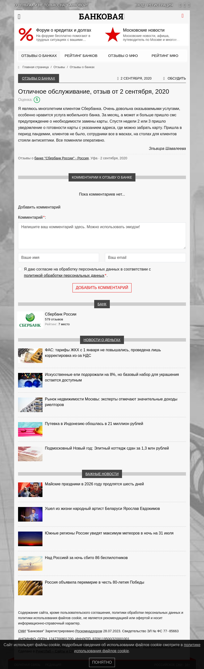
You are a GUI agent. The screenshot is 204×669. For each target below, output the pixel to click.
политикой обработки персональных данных (64, 275)
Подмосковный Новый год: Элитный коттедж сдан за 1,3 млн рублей (107, 448)
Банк (102, 304)
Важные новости (102, 474)
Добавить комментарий (102, 288)
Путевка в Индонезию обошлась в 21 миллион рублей (94, 424)
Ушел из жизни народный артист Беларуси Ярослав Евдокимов (102, 508)
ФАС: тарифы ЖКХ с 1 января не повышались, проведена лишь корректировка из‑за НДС (103, 353)
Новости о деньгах (101, 340)
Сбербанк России (60, 314)
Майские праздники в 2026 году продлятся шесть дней (94, 484)
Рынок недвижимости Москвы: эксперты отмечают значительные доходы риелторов (111, 402)
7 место (64, 324)
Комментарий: (32, 217)
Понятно (102, 662)
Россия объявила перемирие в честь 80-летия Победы (94, 582)
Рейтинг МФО (165, 56)
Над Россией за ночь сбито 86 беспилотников (86, 558)
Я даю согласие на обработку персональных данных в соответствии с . (87, 273)
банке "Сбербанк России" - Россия (61, 158)
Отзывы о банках (39, 56)
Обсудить (177, 78)
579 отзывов (54, 319)
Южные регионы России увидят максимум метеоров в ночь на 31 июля (109, 533)
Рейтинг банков (81, 56)
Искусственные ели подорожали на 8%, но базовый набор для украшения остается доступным (112, 377)
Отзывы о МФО (123, 56)
